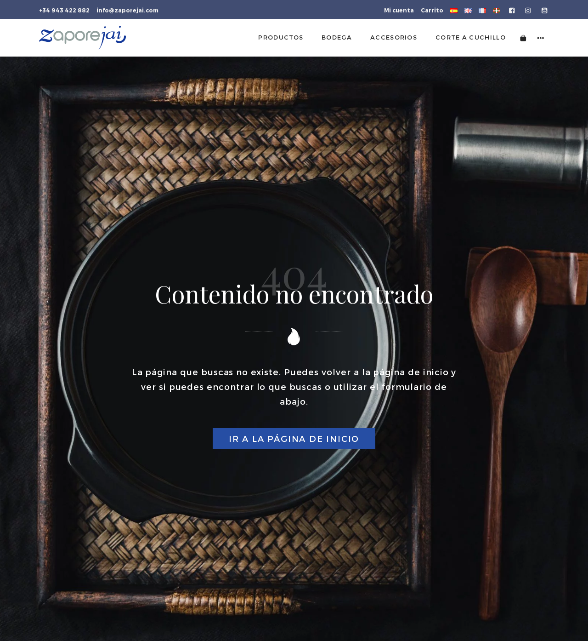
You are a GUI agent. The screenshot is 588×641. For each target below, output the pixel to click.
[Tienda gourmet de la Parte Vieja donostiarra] (82, 38)
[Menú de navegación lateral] (540, 37)
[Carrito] (523, 37)
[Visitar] (512, 10)
